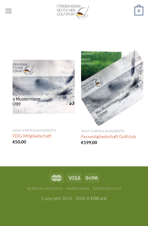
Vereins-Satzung (45, 188)
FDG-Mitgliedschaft (32, 135)
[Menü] (8, 11)
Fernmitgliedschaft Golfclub (108, 136)
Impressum (78, 188)
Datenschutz (107, 188)
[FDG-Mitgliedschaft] (44, 87)
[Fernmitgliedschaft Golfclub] (112, 88)
